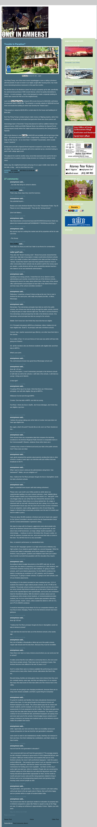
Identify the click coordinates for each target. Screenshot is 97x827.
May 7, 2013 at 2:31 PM (17, 216)
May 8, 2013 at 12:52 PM (18, 289)
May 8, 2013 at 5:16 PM (17, 615)
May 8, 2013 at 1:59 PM (17, 415)
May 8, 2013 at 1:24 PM (17, 364)
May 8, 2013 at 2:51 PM (17, 465)
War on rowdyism (14, 172)
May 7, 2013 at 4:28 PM (17, 250)
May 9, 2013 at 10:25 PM (18, 796)
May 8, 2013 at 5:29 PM (17, 648)
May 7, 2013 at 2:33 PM (17, 226)
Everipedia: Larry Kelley (72, 62)
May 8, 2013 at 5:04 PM (17, 559)
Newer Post (8, 819)
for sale (24, 135)
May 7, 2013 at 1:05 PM (17, 188)
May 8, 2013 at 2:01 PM (17, 432)
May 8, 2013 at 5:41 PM (17, 695)
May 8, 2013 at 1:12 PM (17, 302)
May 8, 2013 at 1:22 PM (17, 356)
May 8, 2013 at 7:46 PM (17, 724)
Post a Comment (9, 815)
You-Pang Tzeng (16, 101)
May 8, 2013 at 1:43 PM (17, 384)
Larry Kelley (14, 190)
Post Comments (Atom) (20, 823)
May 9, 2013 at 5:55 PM (17, 784)
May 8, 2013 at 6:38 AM (17, 272)
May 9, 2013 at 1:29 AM (17, 743)
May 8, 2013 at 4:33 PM (17, 482)
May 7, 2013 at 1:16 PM (17, 196)
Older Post (55, 819)
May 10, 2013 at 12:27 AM (18, 812)
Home (32, 819)
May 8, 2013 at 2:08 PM (17, 452)
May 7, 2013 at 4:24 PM (17, 241)
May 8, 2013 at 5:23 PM (17, 637)
